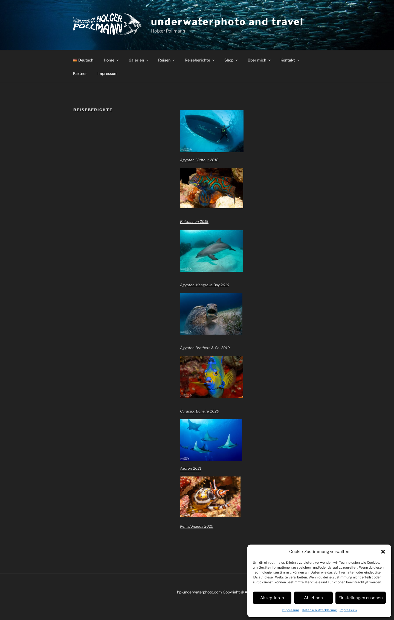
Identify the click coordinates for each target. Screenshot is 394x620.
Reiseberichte (200, 60)
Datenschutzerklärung (319, 610)
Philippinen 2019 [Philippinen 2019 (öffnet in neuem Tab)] (194, 221)
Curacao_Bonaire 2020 (199, 411)
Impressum (290, 610)
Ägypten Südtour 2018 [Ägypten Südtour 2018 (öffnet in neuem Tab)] (199, 160)
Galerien (139, 60)
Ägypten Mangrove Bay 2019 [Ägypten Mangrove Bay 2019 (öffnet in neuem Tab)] (204, 285)
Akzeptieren (272, 597)
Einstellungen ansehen (360, 597)
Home (112, 60)
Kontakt (290, 60)
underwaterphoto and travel (227, 22)
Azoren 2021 (190, 468)
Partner (80, 73)
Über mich (259, 60)
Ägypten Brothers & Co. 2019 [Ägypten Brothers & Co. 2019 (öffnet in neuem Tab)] (205, 348)
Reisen (167, 60)
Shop (231, 60)
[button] (383, 551)
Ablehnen (313, 597)
